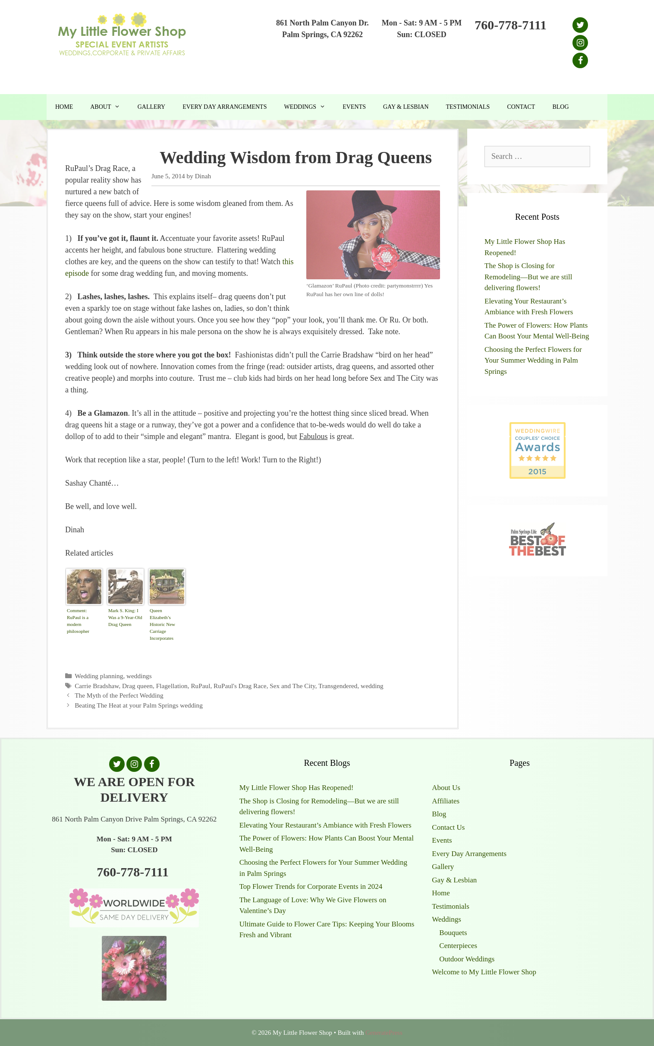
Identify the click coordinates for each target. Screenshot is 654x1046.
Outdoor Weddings (466, 959)
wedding (372, 685)
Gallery (152, 107)
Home (64, 107)
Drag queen (137, 685)
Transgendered (337, 685)
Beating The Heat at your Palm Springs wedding (139, 705)
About (109, 107)
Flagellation (172, 685)
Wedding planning (99, 675)
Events (354, 107)
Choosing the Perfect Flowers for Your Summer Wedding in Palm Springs (533, 360)
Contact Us (448, 827)
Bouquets (453, 933)
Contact (521, 107)
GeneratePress (383, 1032)
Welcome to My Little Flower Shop (484, 972)
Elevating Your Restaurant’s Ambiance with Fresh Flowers (325, 825)
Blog (560, 107)
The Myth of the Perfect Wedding (119, 695)
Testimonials (468, 107)
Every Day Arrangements (224, 107)
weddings (139, 675)
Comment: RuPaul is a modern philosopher (78, 621)
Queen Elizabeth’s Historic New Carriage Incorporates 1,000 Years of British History (164, 625)
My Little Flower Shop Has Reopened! (296, 788)
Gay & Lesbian (406, 107)
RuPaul (200, 685)
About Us (446, 788)
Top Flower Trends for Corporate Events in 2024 (311, 886)
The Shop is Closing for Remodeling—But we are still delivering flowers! (528, 277)
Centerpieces (458, 946)
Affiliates (445, 801)
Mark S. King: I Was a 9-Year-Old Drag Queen (125, 617)
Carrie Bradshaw (97, 685)
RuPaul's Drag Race (240, 685)
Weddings (309, 107)
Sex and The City (292, 685)
